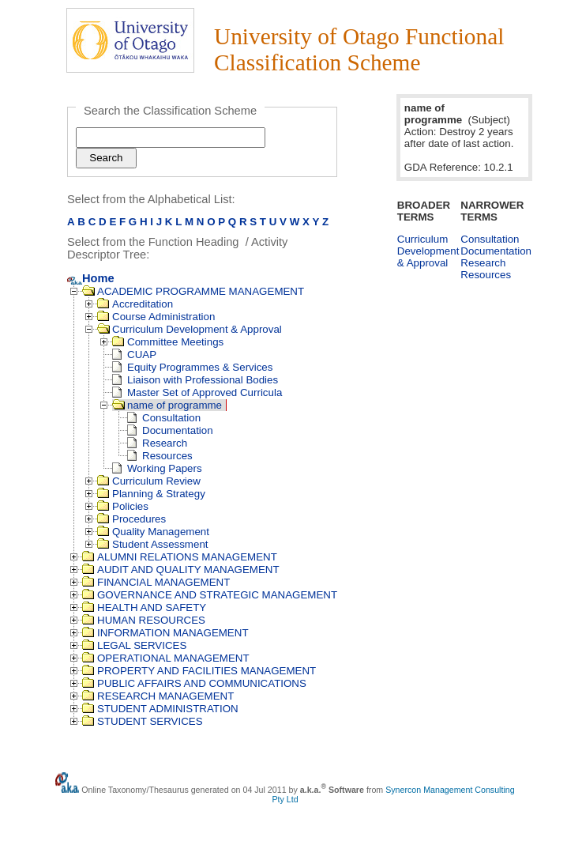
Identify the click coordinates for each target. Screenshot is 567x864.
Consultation (164, 418)
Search (105, 158)
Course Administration (156, 317)
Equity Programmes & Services (192, 367)
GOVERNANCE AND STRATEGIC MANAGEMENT (209, 595)
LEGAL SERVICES (134, 645)
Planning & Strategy (151, 494)
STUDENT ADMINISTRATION (160, 709)
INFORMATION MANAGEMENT (165, 633)
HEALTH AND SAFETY (144, 607)
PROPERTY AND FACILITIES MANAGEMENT (199, 671)
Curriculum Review (149, 481)
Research (157, 443)
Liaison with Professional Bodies (195, 380)
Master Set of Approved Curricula (197, 392)
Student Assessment (152, 544)
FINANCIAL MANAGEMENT (156, 582)
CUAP (134, 354)
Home (91, 278)
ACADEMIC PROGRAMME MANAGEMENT (193, 291)
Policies (122, 506)
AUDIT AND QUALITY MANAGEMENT (181, 569)
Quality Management (153, 532)
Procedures (131, 519)
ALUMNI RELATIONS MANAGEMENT (179, 557)
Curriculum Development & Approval (189, 329)
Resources (160, 456)
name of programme (167, 405)
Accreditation (135, 304)
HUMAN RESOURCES (143, 620)
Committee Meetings (167, 342)
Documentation (170, 430)
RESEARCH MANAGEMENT (158, 696)
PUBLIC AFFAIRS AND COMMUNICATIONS (194, 683)
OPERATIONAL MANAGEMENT (166, 658)
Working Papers (157, 468)
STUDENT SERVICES (142, 721)
